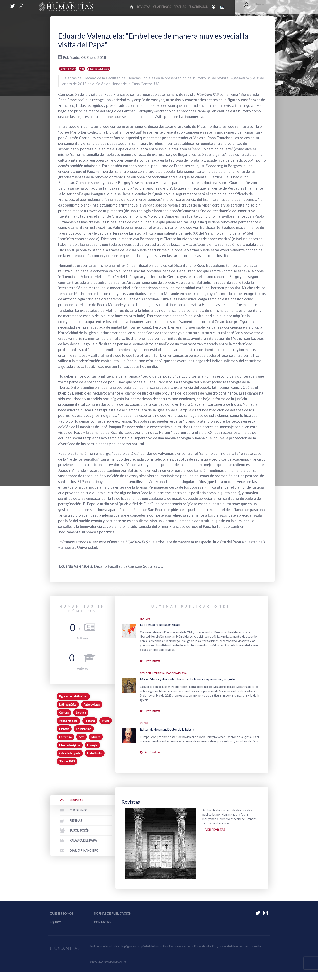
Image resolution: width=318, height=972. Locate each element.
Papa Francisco (68, 68)
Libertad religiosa (69, 745)
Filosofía (90, 720)
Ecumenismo (83, 729)
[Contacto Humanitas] (222, 6)
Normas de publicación (112, 913)
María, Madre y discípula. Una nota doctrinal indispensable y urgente (187, 679)
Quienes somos (61, 913)
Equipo (55, 922)
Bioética (81, 712)
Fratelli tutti (94, 753)
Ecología (92, 745)
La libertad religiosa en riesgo (160, 624)
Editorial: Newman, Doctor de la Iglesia (167, 729)
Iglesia (144, 723)
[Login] (214, 7)
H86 (82, 68)
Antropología (92, 704)
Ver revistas (215, 830)
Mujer (105, 720)
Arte (81, 737)
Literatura (65, 737)
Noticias (145, 618)
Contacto (102, 922)
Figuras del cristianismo (73, 696)
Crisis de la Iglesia (69, 753)
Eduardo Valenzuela (98, 68)
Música (95, 737)
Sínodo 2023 (67, 761)
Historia (64, 729)
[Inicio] (132, 6)
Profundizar (152, 661)
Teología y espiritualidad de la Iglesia (163, 673)
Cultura (64, 712)
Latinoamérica (67, 704)
